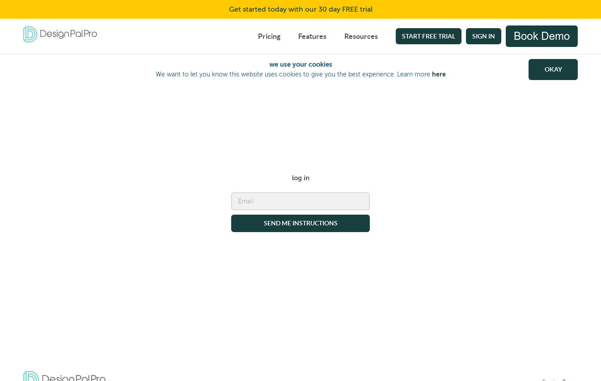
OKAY (553, 69)
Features (312, 36)
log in (300, 177)
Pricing (269, 36)
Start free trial (428, 36)
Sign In (483, 36)
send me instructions (301, 222)
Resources (361, 36)
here (439, 74)
